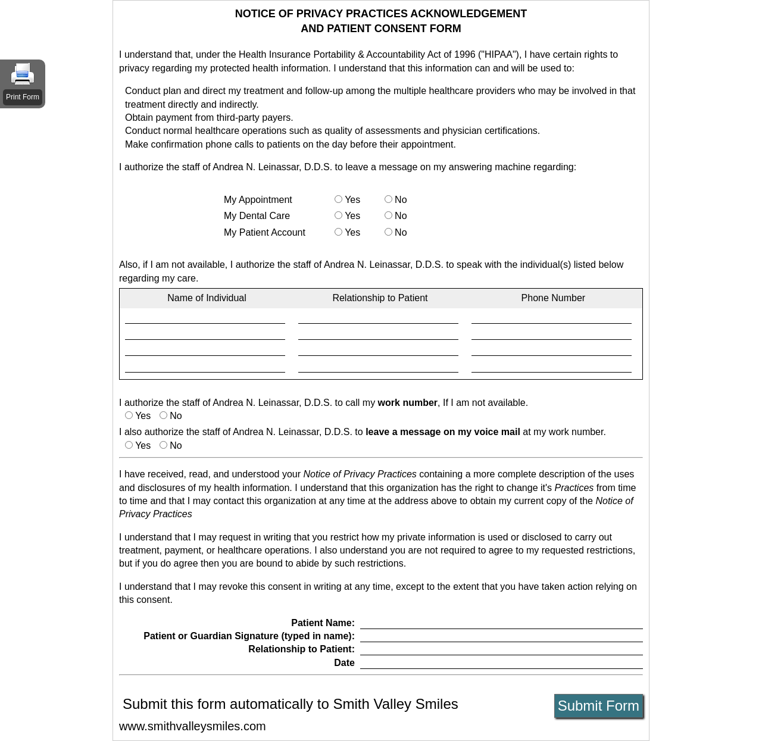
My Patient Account (264, 232)
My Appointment (258, 200)
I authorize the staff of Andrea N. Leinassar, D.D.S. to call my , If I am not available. (323, 403)
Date (344, 663)
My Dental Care (257, 216)
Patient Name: (323, 623)
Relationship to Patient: (301, 649)
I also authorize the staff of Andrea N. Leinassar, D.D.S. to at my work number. (362, 432)
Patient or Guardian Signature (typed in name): (249, 636)
